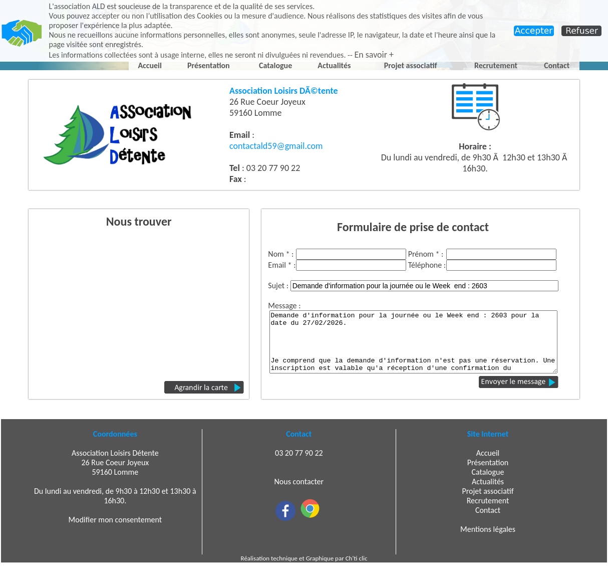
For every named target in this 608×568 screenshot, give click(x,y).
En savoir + (374, 54)
